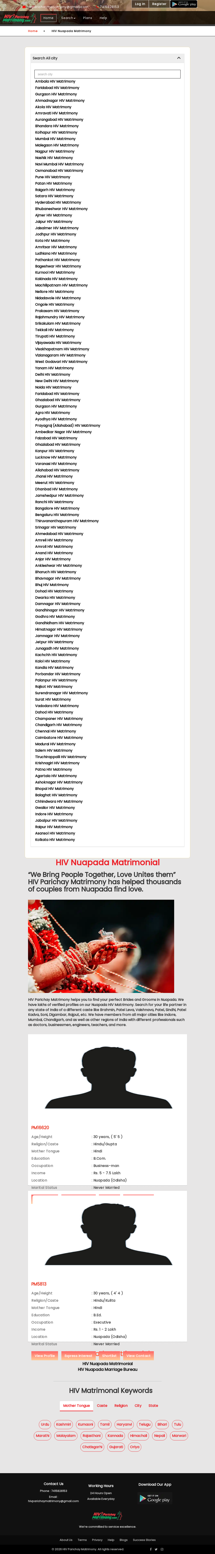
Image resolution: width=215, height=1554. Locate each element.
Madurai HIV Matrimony (55, 744)
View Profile (45, 1355)
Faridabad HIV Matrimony (57, 87)
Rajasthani (91, 1435)
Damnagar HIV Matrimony (57, 603)
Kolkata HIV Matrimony (55, 839)
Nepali (159, 1435)
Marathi (42, 1435)
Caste (102, 1405)
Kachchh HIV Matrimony (56, 654)
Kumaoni (85, 1424)
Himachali (138, 1435)
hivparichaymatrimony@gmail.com (56, 7)
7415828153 (107, 7)
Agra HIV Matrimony (52, 412)
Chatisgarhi (92, 1447)
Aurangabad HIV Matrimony (59, 119)
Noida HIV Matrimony (53, 387)
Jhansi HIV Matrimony (54, 476)
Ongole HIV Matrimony (54, 304)
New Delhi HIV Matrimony (57, 380)
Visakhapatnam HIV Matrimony (62, 349)
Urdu (45, 1424)
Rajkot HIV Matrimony (53, 686)
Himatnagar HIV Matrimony (58, 629)
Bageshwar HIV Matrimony (58, 266)
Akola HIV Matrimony (53, 107)
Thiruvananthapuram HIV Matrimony (67, 521)
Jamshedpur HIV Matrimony (59, 495)
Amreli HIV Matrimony (54, 540)
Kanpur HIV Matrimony (54, 450)
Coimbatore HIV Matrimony (59, 737)
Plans (87, 18)
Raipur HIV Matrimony (54, 826)
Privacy (97, 1540)
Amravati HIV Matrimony (56, 113)
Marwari (179, 1435)
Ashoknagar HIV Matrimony (59, 782)
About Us (66, 1540)
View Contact (138, 1355)
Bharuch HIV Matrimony (55, 572)
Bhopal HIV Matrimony (54, 788)
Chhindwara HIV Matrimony (59, 801)
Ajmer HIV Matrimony (53, 215)
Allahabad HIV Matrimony (57, 470)
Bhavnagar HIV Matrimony (58, 578)
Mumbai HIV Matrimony (55, 138)
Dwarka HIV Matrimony (55, 597)
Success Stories (144, 1540)
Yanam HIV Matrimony (54, 368)
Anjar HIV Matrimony (53, 559)
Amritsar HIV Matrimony (56, 247)
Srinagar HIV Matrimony (55, 527)
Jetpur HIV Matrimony (54, 642)
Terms (82, 1540)
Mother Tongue (76, 1405)
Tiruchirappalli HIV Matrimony (60, 756)
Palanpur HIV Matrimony (56, 680)
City (138, 1405)
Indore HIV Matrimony (54, 814)
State (153, 1405)
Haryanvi (124, 1424)
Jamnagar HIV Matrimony (57, 635)
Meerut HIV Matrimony (54, 482)
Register (159, 4)
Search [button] (68, 18)
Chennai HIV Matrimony (55, 731)
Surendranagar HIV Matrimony (61, 693)
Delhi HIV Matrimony (52, 374)
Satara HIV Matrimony (54, 196)
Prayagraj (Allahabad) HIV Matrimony (67, 425)
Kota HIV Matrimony (52, 240)
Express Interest (78, 1355)
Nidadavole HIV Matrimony (58, 298)
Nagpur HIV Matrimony (54, 151)
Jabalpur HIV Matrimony (56, 820)
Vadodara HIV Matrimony (57, 705)
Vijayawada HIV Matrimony (58, 342)
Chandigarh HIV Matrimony (58, 724)
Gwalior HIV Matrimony (55, 807)
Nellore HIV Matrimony (54, 291)
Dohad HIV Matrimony (54, 591)
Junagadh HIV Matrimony (57, 648)
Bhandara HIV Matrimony (57, 126)
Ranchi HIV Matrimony (54, 502)
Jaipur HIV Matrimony (53, 221)
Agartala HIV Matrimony (56, 775)
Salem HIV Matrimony (53, 750)
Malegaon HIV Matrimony (57, 145)
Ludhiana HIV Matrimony (56, 253)
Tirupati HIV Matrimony (55, 336)
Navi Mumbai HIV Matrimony (59, 164)
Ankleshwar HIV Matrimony (58, 565)
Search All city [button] (45, 58)
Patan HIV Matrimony (53, 183)
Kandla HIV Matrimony (54, 667)
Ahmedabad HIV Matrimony (59, 533)
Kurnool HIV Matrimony (55, 272)
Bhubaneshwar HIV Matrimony (61, 208)
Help (103, 18)
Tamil (104, 1424)
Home (48, 18)
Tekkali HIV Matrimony (54, 329)
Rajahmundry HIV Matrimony (60, 317)
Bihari (162, 1424)
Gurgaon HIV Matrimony (56, 94)
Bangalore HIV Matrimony (57, 508)
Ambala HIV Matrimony (55, 81)
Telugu (144, 1424)
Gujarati (116, 1447)
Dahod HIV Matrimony (54, 712)
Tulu (177, 1424)
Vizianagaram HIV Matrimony (60, 355)
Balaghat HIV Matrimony (56, 795)
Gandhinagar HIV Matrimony (59, 610)
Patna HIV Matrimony (53, 769)
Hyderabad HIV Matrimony (58, 202)
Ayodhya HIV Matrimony (56, 419)
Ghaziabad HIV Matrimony (57, 399)
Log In (140, 4)
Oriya (134, 1447)
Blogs (124, 1540)
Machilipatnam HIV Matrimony (61, 285)
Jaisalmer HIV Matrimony (57, 228)
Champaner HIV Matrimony (59, 718)
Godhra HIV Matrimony (55, 616)
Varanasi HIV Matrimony (56, 463)
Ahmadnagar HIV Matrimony (60, 100)
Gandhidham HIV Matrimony (59, 623)
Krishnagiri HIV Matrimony (57, 763)
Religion (121, 1405)
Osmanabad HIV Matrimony (59, 170)
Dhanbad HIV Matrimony (56, 489)
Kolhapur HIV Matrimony (56, 132)
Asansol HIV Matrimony (55, 833)
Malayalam (65, 1435)
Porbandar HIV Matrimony (57, 674)
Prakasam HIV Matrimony (57, 310)
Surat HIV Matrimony (53, 699)
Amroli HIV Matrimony (54, 546)
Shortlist (109, 1355)
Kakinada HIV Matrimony (56, 278)
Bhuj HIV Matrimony (52, 584)
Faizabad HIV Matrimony (56, 438)
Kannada (115, 1435)
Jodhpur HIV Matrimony (55, 234)
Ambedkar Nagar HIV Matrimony (63, 432)
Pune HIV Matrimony (52, 177)
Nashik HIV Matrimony (54, 157)
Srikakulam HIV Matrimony (58, 323)
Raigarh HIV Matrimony (55, 189)
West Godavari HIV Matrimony (61, 361)
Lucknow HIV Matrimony (56, 457)
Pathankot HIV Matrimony (57, 259)
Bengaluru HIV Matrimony (57, 514)
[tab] (107, 58)
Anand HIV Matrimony (54, 553)
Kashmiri (63, 1424)
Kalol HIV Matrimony (52, 661)
